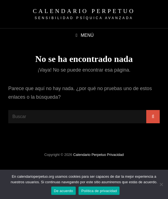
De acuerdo (63, 191)
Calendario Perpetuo (84, 11)
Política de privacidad (99, 191)
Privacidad (115, 155)
